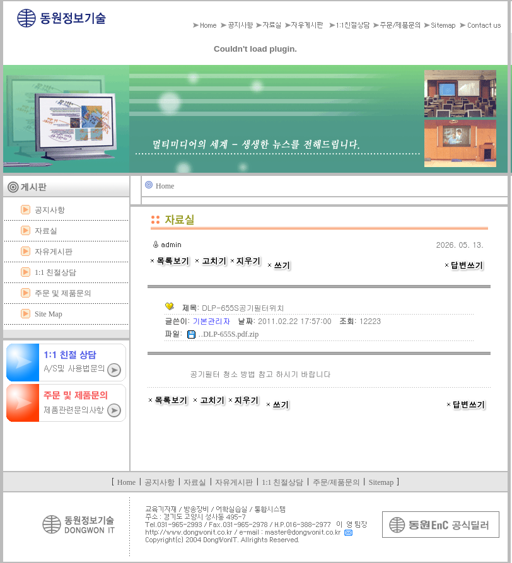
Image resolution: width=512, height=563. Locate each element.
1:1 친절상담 (55, 272)
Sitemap (381, 482)
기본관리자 (212, 320)
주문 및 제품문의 (63, 293)
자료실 (46, 230)
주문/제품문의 (336, 482)
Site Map (48, 314)
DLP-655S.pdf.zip (231, 334)
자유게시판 (54, 251)
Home (165, 186)
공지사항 (50, 210)
